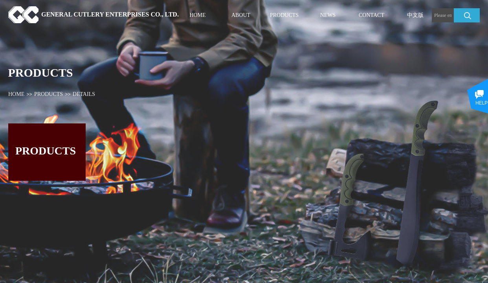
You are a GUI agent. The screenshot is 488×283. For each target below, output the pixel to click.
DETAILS (84, 94)
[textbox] (443, 15)
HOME (16, 94)
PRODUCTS (48, 94)
